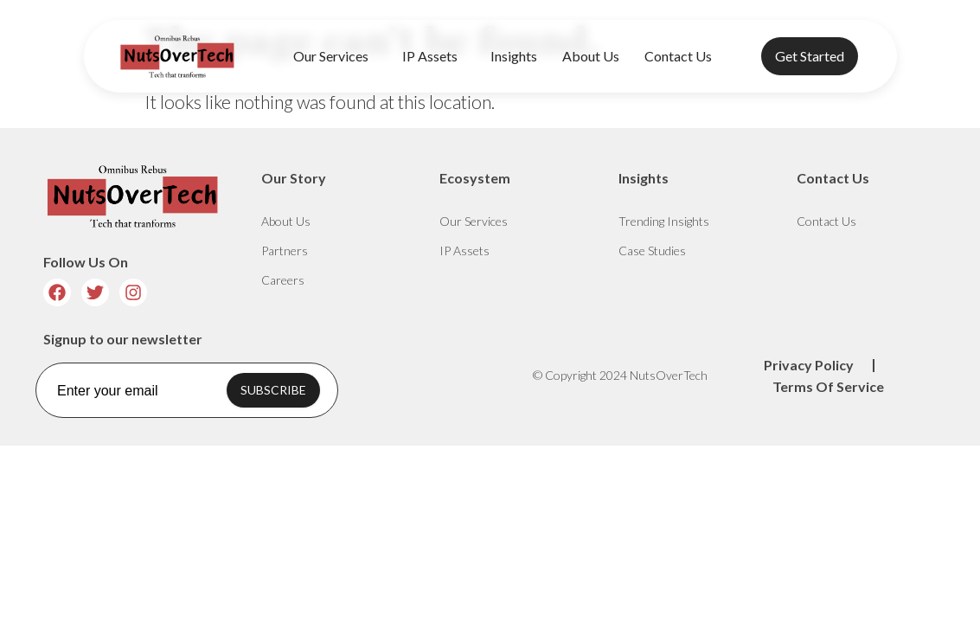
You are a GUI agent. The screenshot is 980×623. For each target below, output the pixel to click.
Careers (282, 280)
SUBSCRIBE (273, 389)
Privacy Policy (809, 364)
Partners (284, 250)
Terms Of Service (828, 386)
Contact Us (678, 56)
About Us (590, 56)
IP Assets (434, 56)
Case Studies (652, 250)
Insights (513, 56)
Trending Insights (663, 221)
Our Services (335, 56)
